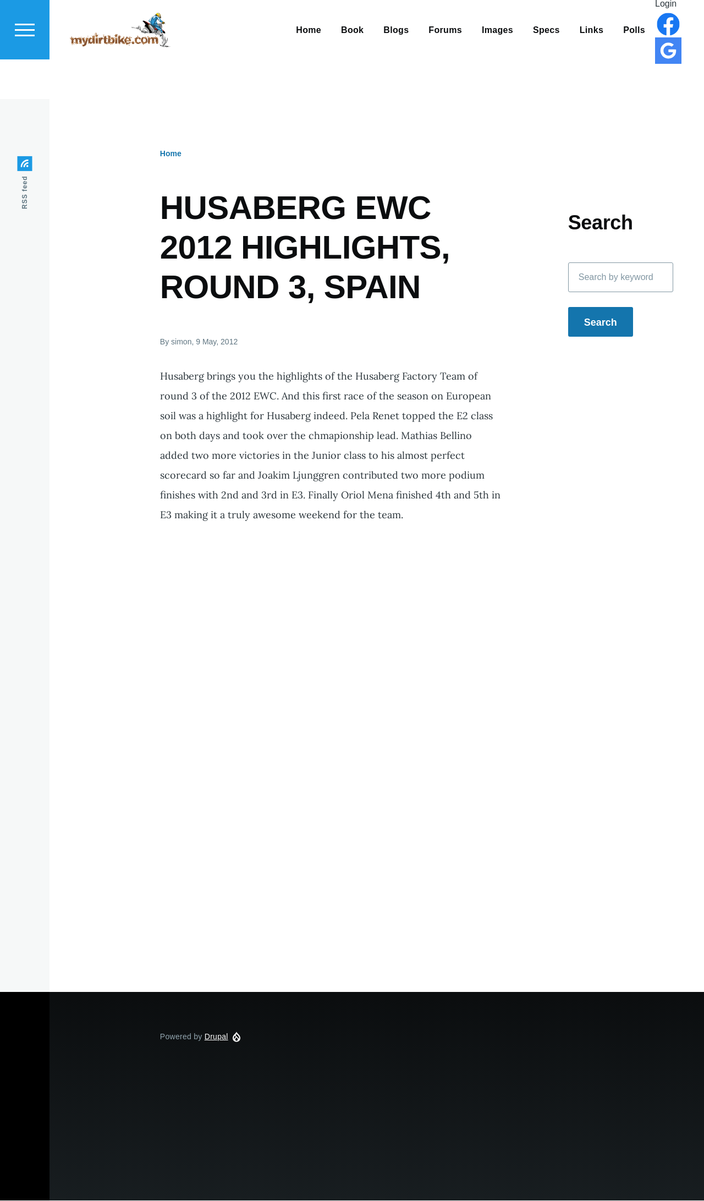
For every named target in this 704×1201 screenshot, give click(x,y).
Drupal (216, 1037)
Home (171, 154)
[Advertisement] (376, 881)
